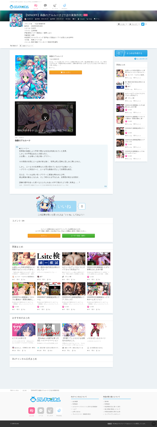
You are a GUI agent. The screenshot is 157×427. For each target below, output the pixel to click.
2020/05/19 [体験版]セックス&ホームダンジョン (134, 152)
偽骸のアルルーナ (27, 46)
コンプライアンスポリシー (112, 414)
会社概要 (75, 401)
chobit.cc (21, 137)
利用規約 (75, 404)
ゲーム (97, 19)
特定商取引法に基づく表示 (112, 406)
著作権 (106, 401)
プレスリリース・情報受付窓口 (82, 414)
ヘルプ (74, 409)
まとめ (24, 390)
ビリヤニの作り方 (19, 338)
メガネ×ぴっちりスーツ (96, 338)
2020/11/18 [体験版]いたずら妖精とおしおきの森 (135, 106)
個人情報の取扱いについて (112, 409)
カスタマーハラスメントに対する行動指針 (85, 406)
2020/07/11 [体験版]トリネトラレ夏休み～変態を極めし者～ (23, 299)
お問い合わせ (76, 411)
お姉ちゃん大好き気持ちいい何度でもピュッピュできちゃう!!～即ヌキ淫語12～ (23, 269)
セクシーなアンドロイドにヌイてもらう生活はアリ (135, 94)
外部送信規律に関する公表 (112, 411)
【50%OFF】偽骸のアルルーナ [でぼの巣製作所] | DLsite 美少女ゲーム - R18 (45, 185)
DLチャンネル (19, 6)
